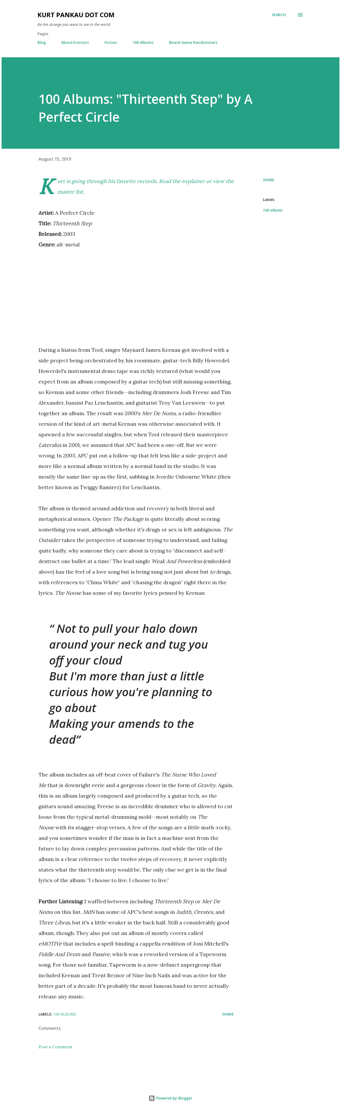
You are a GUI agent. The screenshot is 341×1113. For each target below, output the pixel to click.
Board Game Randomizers (193, 42)
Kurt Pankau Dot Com (76, 14)
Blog (41, 42)
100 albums (272, 210)
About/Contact (75, 42)
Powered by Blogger (170, 1098)
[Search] (279, 15)
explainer (193, 181)
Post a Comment (56, 1046)
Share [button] (268, 179)
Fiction (111, 42)
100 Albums (143, 42)
